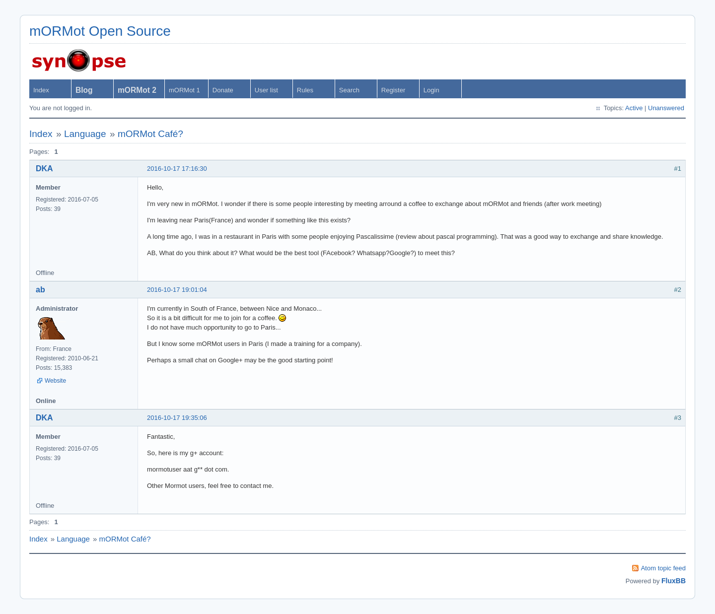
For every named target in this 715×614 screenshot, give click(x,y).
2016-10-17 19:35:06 (177, 417)
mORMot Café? (150, 134)
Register (393, 90)
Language (85, 134)
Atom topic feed (663, 568)
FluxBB (673, 581)
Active (634, 108)
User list (266, 90)
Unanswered (666, 108)
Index (41, 90)
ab (40, 289)
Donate (223, 90)
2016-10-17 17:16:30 (177, 168)
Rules (305, 90)
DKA (44, 168)
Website (55, 380)
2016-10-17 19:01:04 (177, 289)
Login (431, 90)
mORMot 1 (184, 90)
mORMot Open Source (100, 31)
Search (349, 90)
